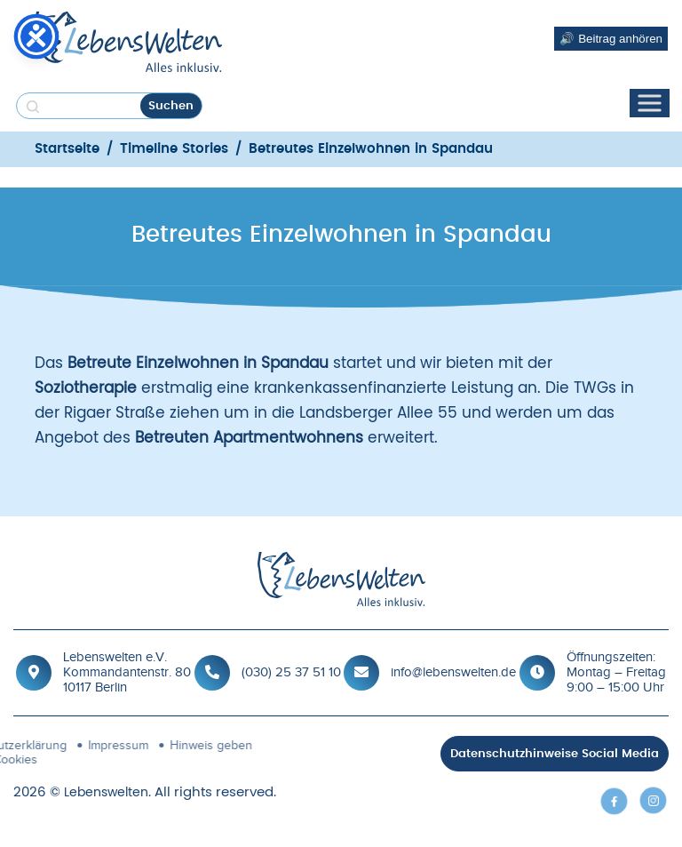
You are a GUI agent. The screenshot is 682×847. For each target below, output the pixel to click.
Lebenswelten (106, 793)
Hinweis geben (122, 745)
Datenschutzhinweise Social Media (554, 754)
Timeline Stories (174, 149)
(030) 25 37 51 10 (291, 672)
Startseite (67, 149)
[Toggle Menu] (649, 103)
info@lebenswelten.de (453, 672)
